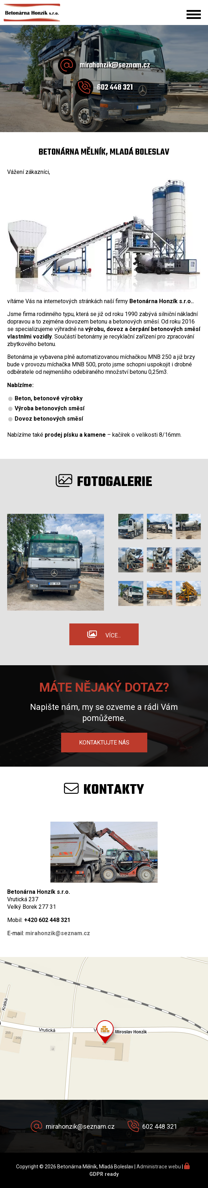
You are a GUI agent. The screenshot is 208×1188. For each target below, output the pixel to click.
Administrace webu (159, 1166)
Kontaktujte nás (104, 742)
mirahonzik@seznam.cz (115, 65)
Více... (113, 635)
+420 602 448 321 (47, 920)
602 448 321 (115, 88)
